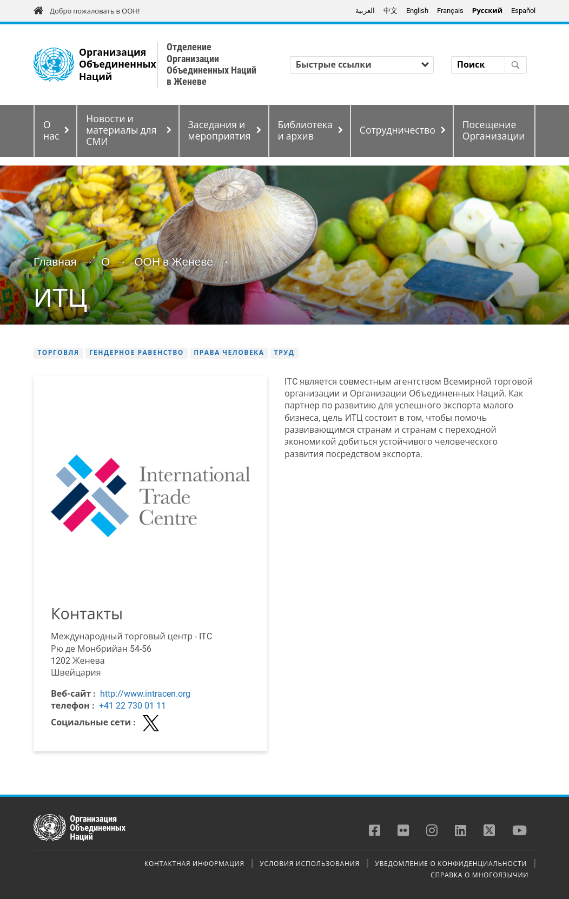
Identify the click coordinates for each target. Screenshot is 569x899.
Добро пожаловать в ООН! (95, 11)
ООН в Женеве (173, 261)
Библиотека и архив (305, 131)
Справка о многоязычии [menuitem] (479, 874)
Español (523, 10)
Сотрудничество (397, 130)
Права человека (229, 352)
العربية (365, 10)
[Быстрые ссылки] (362, 65)
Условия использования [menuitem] (309, 863)
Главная (55, 261)
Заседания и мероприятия (219, 131)
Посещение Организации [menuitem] (493, 131)
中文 (390, 10)
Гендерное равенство (136, 352)
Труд (284, 352)
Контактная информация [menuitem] (194, 863)
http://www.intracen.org (145, 694)
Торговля (58, 352)
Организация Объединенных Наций (117, 64)
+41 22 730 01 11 (132, 705)
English (417, 10)
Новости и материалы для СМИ (121, 130)
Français (450, 10)
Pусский (487, 10)
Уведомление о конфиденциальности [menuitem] (451, 863)
